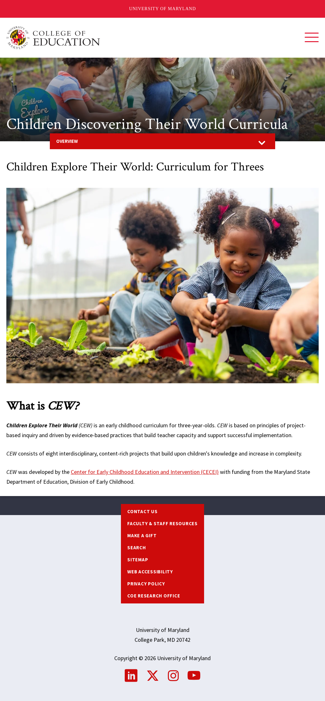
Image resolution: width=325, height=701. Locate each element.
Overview (67, 141)
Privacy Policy (146, 584)
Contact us (142, 511)
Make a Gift (141, 535)
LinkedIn (131, 675)
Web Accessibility (150, 572)
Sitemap (137, 560)
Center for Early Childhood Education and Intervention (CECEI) (145, 471)
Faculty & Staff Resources (162, 523)
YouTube (194, 675)
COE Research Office (153, 596)
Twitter (152, 675)
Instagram (173, 675)
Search (136, 548)
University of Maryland (162, 8)
